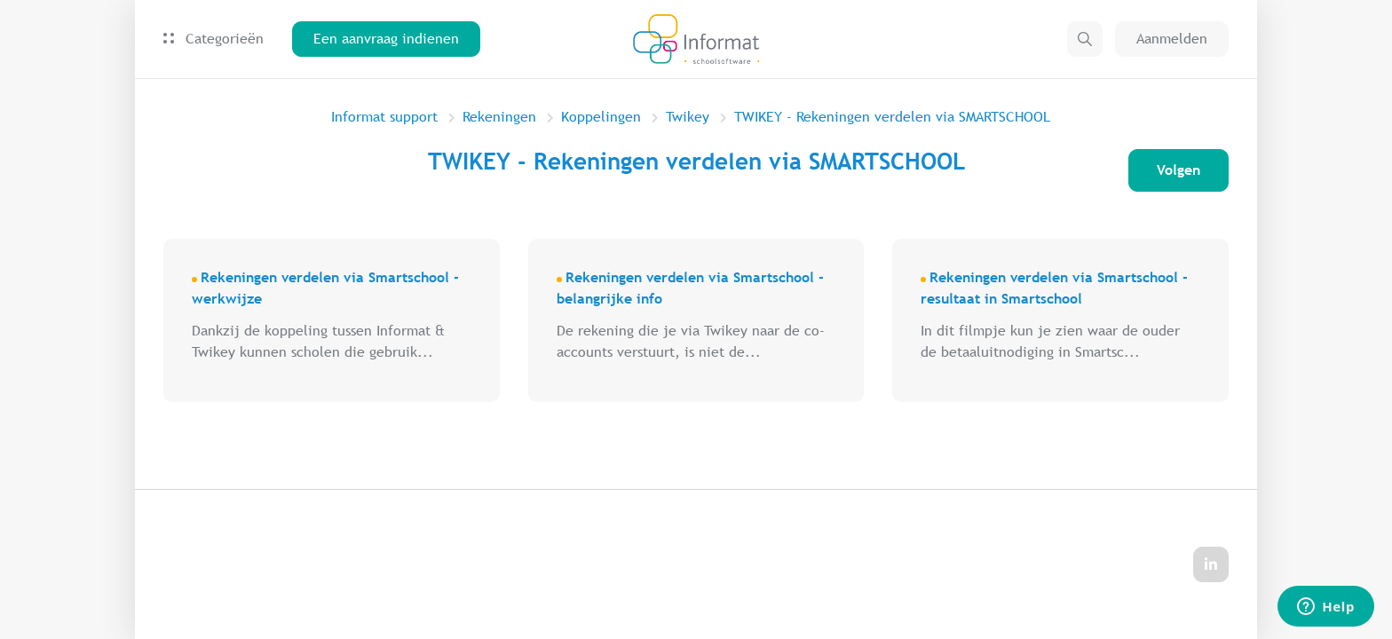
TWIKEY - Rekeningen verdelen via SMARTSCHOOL (892, 116)
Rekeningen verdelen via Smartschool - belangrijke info (690, 288)
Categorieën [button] (213, 38)
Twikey (687, 116)
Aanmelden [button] (1171, 38)
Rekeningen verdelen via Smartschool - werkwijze (325, 288)
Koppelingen (601, 116)
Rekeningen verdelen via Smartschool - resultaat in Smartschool (1054, 288)
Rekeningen (499, 116)
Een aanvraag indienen (386, 38)
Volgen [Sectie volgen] (1178, 170)
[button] (1085, 39)
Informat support (384, 116)
